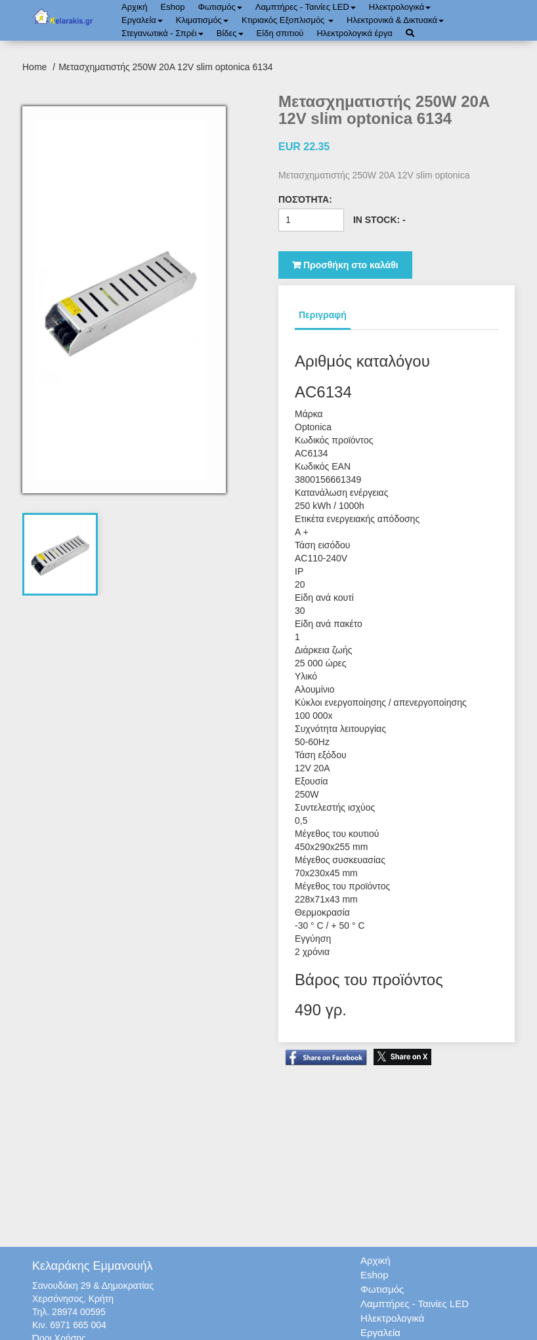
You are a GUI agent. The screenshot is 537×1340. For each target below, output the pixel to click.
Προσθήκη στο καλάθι (345, 265)
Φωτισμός (220, 7)
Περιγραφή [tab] (323, 315)
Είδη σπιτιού (280, 33)
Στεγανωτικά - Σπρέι (162, 33)
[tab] (60, 554)
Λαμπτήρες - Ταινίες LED (305, 7)
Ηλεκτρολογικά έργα (354, 33)
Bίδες (230, 33)
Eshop (173, 7)
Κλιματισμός (202, 20)
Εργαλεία (142, 20)
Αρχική (134, 7)
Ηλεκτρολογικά (400, 7)
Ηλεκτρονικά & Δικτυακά (395, 20)
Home (35, 67)
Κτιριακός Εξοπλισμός (287, 20)
